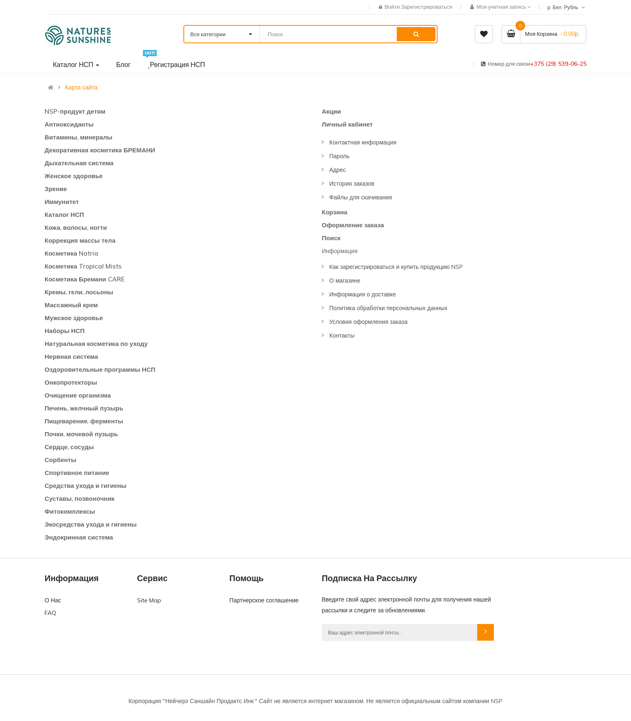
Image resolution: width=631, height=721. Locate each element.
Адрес (337, 170)
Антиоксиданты (69, 124)
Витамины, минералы (79, 137)
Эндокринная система (79, 537)
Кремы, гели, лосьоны (79, 292)
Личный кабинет (347, 124)
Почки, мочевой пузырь (81, 434)
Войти (393, 6)
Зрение (56, 189)
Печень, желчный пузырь (84, 408)
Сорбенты (60, 460)
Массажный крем (71, 305)
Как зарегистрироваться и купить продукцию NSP (396, 267)
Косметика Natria (71, 253)
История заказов (351, 183)
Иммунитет (62, 202)
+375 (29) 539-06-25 (558, 63)
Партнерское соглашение (263, 600)
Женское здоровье (74, 176)
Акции (331, 111)
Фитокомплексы (70, 511)
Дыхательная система (79, 163)
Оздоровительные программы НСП (100, 369)
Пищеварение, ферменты (84, 421)
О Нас (53, 600)
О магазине (345, 280)
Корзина (334, 212)
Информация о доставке (362, 294)
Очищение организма (78, 395)
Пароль (339, 156)
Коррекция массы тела (80, 240)
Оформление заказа (353, 225)
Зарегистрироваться (426, 6)
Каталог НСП (64, 215)
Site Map (149, 600)
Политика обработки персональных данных (388, 308)
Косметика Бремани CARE (85, 279)
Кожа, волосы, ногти (76, 227)
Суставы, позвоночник (80, 498)
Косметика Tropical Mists (83, 266)
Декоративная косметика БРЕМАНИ (100, 150)
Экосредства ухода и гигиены (91, 524)
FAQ (50, 613)
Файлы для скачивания (360, 197)
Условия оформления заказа (368, 322)
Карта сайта (81, 87)
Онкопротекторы (71, 382)
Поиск (331, 238)
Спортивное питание (77, 473)
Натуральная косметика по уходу (96, 344)
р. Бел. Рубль (566, 7)
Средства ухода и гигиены (85, 486)
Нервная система (71, 356)
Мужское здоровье (74, 318)
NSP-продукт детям (75, 111)
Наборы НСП (65, 331)
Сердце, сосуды (69, 447)
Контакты (341, 335)
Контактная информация (362, 142)
